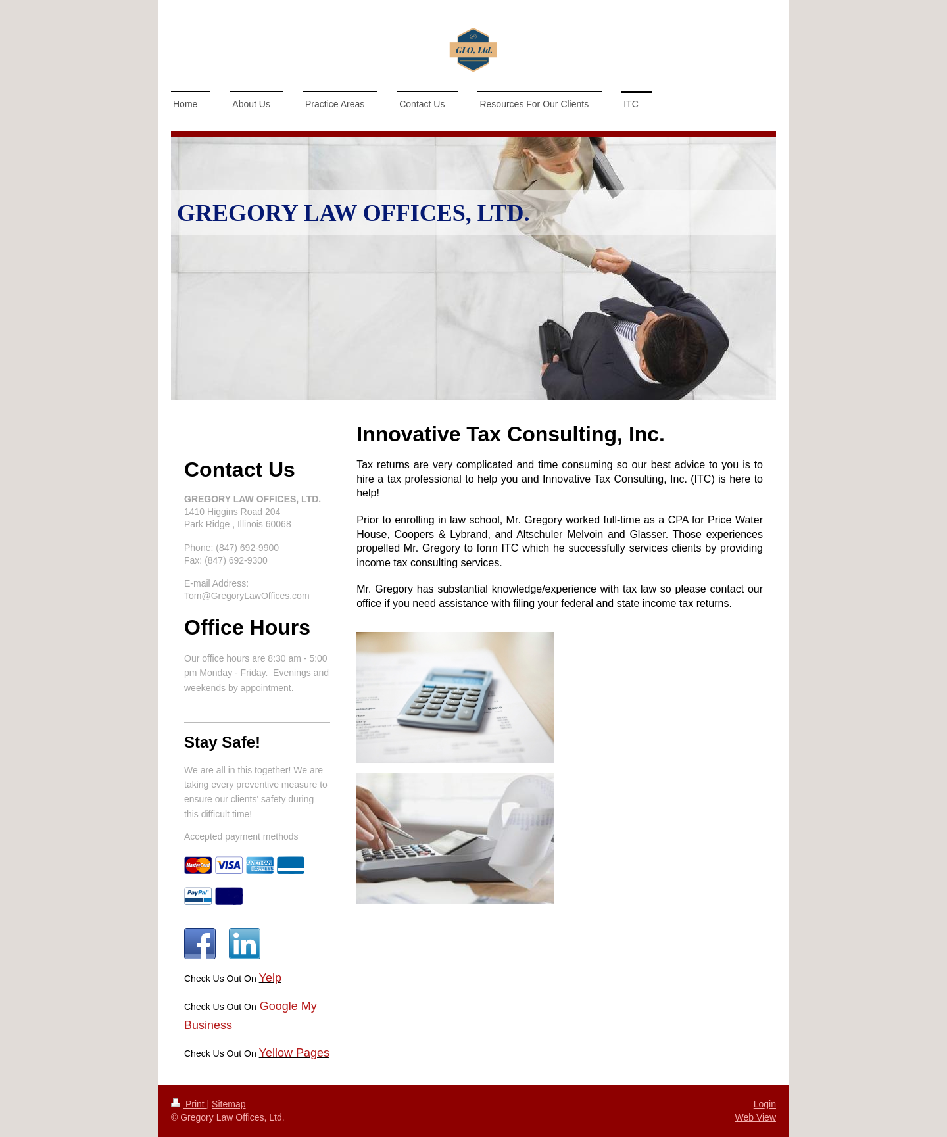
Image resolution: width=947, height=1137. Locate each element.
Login (765, 1104)
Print (189, 1104)
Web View (755, 1117)
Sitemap (228, 1104)
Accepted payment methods (241, 836)
